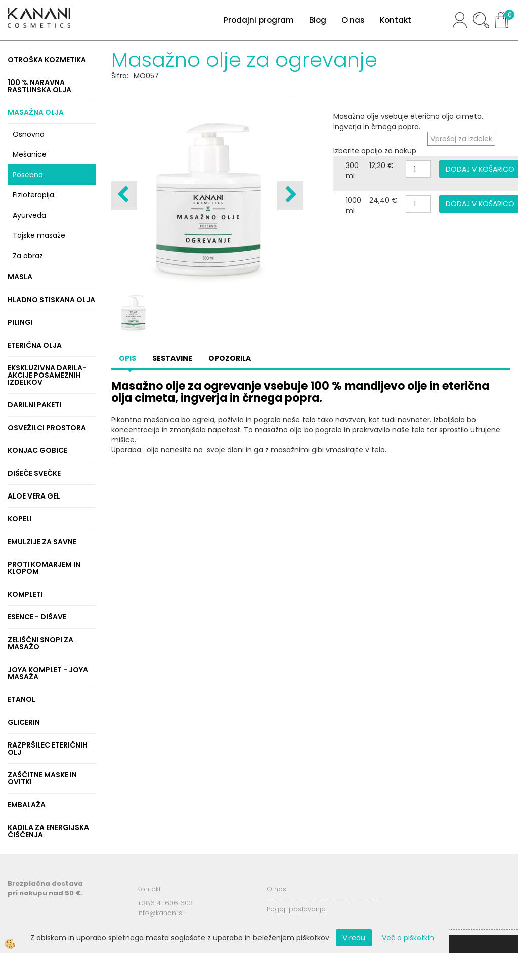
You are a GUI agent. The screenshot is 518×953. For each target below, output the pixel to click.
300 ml (352, 170)
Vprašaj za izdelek (461, 139)
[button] (290, 195)
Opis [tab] (127, 358)
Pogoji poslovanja (296, 909)
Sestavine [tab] (172, 358)
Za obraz (28, 256)
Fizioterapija (33, 195)
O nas (353, 20)
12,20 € (381, 165)
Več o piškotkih (408, 938)
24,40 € (383, 200)
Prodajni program (259, 20)
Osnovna (29, 134)
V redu (353, 938)
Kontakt (395, 20)
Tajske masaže (39, 235)
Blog (317, 20)
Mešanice (30, 154)
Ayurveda (29, 215)
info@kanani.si (160, 913)
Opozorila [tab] (229, 358)
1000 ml (353, 205)
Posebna (28, 175)
